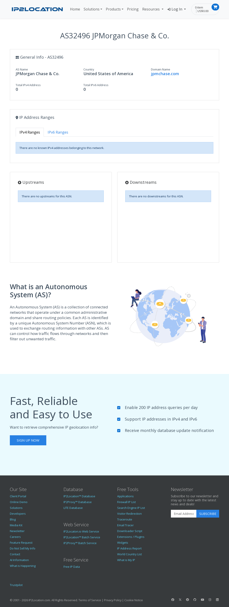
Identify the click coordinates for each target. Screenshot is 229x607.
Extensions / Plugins (130, 537)
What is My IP (126, 560)
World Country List (129, 554)
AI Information (19, 560)
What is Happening (23, 566)
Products (113, 9)
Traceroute (124, 519)
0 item (199, 7)
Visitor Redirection (129, 514)
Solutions (92, 9)
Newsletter (17, 531)
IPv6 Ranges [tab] (58, 132)
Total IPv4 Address (28, 85)
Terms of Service (89, 600)
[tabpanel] (114, 148)
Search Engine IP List (131, 508)
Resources (151, 9)
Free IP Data (72, 567)
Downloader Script (129, 531)
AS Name (22, 69)
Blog (13, 519)
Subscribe (207, 514)
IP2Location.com (39, 600)
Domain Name (160, 69)
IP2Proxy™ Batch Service (80, 543)
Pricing (133, 9)
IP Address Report (129, 548)
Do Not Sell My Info (22, 548)
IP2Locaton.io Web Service (81, 531)
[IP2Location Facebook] (172, 600)
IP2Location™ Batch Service (82, 537)
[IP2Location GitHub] (195, 600)
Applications (125, 496)
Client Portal (18, 496)
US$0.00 (202, 11)
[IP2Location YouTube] (202, 600)
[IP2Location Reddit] (187, 600)
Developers (18, 514)
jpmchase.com (165, 73)
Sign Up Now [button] (28, 440)
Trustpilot (16, 585)
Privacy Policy (112, 600)
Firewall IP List (126, 502)
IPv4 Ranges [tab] (29, 132)
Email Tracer (125, 525)
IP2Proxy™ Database (78, 502)
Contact (15, 554)
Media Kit (16, 525)
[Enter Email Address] (184, 514)
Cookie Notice (133, 600)
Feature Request (21, 543)
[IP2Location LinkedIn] (217, 600)
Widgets (122, 543)
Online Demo (19, 502)
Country (88, 69)
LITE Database (73, 508)
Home (75, 9)
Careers (15, 537)
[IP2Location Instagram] (210, 600)
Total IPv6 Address (95, 85)
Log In (175, 9)
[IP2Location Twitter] (180, 600)
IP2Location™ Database (79, 496)
